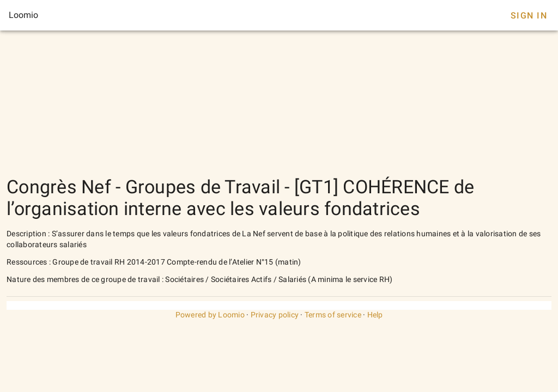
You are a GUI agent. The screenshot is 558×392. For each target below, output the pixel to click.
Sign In (529, 15)
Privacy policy (275, 314)
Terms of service (333, 314)
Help (375, 314)
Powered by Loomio (210, 314)
